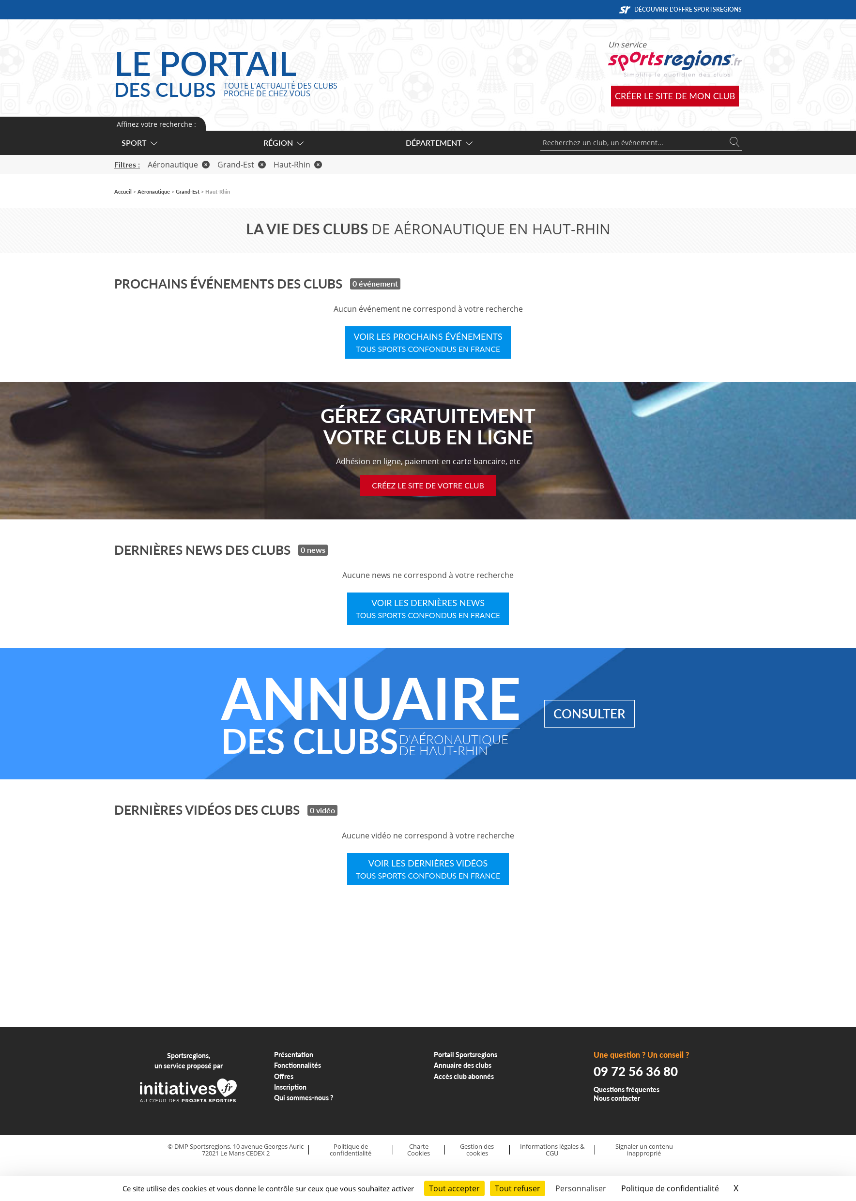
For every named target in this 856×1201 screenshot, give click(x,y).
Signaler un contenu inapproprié (644, 1150)
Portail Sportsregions (465, 1054)
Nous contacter (617, 1098)
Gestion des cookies (477, 1150)
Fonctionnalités (297, 1065)
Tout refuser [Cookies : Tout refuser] (517, 1188)
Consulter (589, 713)
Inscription (290, 1087)
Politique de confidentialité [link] (670, 1188)
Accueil (123, 191)
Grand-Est (241, 164)
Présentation (293, 1054)
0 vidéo (322, 810)
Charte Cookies (418, 1150)
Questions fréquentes (626, 1089)
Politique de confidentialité (350, 1150)
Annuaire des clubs (462, 1065)
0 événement (375, 283)
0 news (313, 549)
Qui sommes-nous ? (304, 1098)
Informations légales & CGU (552, 1150)
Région (283, 142)
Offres (283, 1076)
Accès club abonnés (464, 1076)
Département (439, 142)
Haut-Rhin (298, 164)
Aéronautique (179, 164)
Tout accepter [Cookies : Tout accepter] (454, 1188)
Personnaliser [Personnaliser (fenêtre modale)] (580, 1188)
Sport (139, 142)
